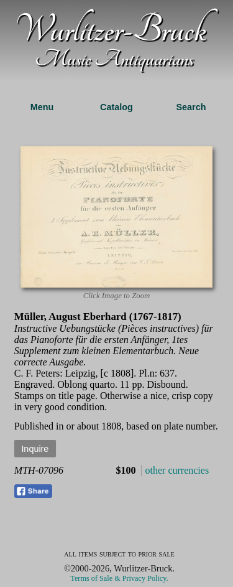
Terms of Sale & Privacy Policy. (119, 578)
